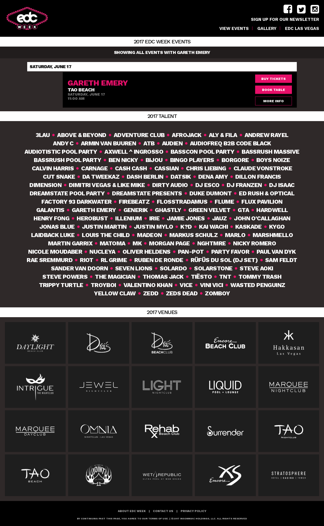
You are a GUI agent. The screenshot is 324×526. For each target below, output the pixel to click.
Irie (154, 218)
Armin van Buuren (108, 143)
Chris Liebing (206, 168)
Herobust (92, 218)
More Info (273, 101)
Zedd (151, 293)
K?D (186, 226)
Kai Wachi (213, 226)
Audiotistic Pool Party (61, 151)
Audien (172, 143)
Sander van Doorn (79, 268)
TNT (225, 276)
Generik (136, 210)
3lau (43, 135)
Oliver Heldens (147, 251)
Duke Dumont (210, 193)
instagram (315, 9)
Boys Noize (273, 160)
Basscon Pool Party (202, 151)
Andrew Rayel (266, 135)
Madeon (149, 235)
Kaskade (248, 226)
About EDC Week (132, 511)
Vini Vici (211, 285)
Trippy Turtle (61, 285)
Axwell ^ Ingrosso (133, 151)
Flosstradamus (182, 201)
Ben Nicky (123, 160)
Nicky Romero (254, 243)
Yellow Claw (115, 293)
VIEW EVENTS (234, 28)
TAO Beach (81, 90)
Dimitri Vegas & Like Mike (107, 185)
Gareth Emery (94, 210)
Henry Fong (51, 218)
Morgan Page (169, 243)
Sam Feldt (281, 260)
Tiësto (201, 276)
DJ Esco (207, 185)
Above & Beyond (81, 135)
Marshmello (273, 235)
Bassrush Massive (270, 151)
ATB (148, 143)
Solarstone (213, 268)
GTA (243, 210)
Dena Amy (213, 176)
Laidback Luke (53, 235)
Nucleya (102, 251)
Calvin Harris (53, 168)
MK (137, 243)
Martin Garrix (70, 243)
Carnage (94, 168)
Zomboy (217, 293)
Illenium (128, 218)
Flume (224, 201)
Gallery (266, 28)
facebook (288, 9)
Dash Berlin (145, 176)
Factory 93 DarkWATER (76, 201)
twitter (301, 9)
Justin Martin (104, 226)
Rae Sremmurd (50, 260)
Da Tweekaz (100, 176)
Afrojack (186, 135)
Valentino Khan (148, 285)
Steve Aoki (256, 268)
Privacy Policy (193, 511)
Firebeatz (134, 201)
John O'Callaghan (262, 218)
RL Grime (114, 260)
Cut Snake (59, 176)
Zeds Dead (182, 293)
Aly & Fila (223, 135)
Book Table (273, 90)
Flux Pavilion (261, 201)
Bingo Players (192, 160)
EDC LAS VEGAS (302, 28)
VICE (186, 285)
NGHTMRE (211, 243)
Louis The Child (106, 235)
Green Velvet (209, 210)
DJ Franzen (244, 185)
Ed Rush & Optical (266, 193)
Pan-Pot (191, 251)
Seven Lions (133, 268)
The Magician (115, 276)
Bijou (154, 160)
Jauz (219, 218)
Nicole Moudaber (55, 251)
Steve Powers (64, 276)
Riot (86, 260)
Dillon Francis (258, 176)
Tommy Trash (259, 276)
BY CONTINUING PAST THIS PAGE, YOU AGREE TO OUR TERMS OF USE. (123, 518)
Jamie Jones (186, 218)
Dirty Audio (170, 185)
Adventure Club (139, 135)
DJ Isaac (281, 185)
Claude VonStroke (263, 168)
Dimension (45, 185)
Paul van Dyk (276, 251)
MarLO (235, 235)
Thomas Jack (163, 276)
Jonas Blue (57, 226)
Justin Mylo (153, 226)
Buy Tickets (273, 79)
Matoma (112, 243)
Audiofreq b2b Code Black (230, 143)
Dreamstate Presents (147, 193)
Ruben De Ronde (158, 260)
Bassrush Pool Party (67, 160)
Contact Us (163, 511)
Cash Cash (131, 168)
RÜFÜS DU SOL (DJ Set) (224, 260)
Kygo (277, 226)
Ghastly (168, 210)
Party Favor (230, 251)
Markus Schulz (193, 235)
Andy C (63, 143)
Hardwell (272, 210)
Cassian (166, 168)
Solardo (173, 268)
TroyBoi (103, 285)
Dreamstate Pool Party (67, 193)
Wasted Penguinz (257, 285)
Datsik (181, 176)
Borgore (235, 160)
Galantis (50, 210)
